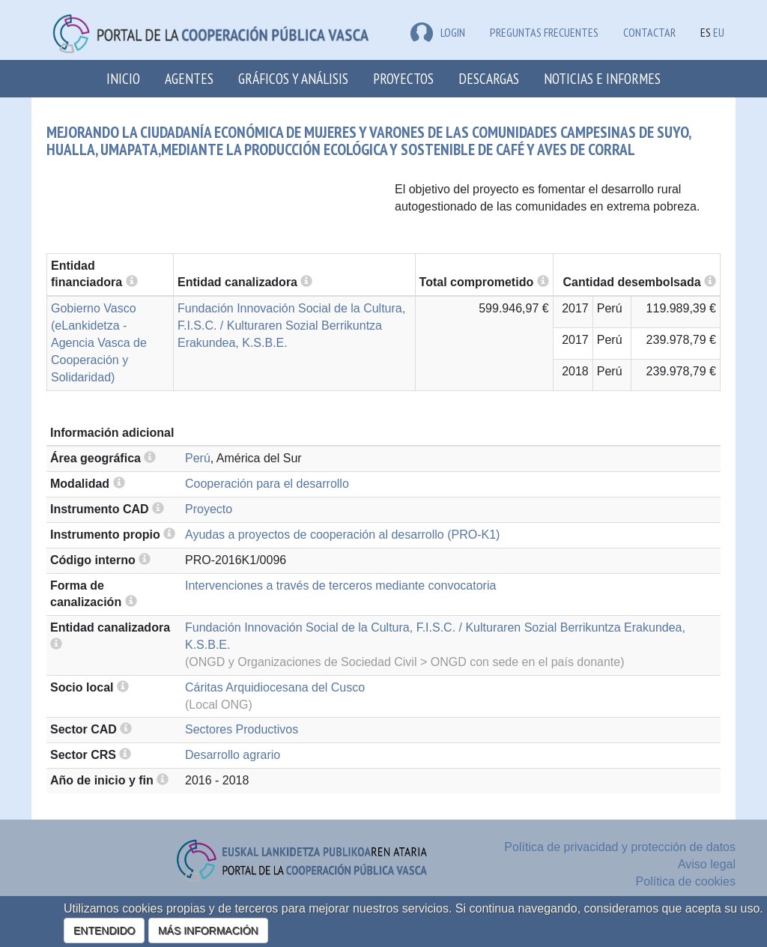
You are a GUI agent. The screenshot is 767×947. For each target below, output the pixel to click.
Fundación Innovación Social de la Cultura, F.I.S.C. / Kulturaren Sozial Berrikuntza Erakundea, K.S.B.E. (291, 325)
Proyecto (208, 509)
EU (718, 32)
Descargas (488, 78)
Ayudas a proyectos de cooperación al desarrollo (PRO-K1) (342, 534)
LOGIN (437, 32)
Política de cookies (686, 881)
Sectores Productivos (241, 729)
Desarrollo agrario (232, 754)
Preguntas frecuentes (544, 32)
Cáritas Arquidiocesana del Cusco (275, 687)
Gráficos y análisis (293, 78)
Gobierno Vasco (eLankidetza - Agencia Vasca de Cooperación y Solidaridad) (99, 342)
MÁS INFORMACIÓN (208, 931)
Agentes (189, 78)
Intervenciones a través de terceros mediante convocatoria (340, 585)
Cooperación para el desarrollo (267, 483)
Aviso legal (707, 864)
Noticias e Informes (602, 78)
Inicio (123, 78)
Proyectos (403, 78)
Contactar (649, 32)
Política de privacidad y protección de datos (620, 847)
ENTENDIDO (104, 931)
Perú (197, 458)
